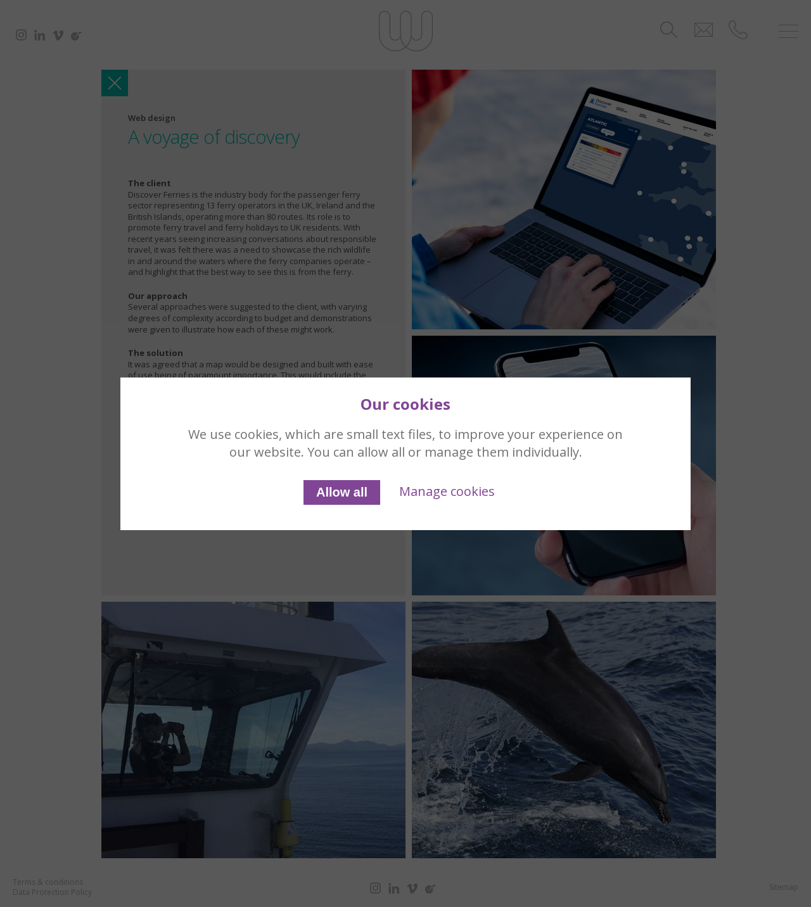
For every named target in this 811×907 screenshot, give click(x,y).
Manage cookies (447, 491)
